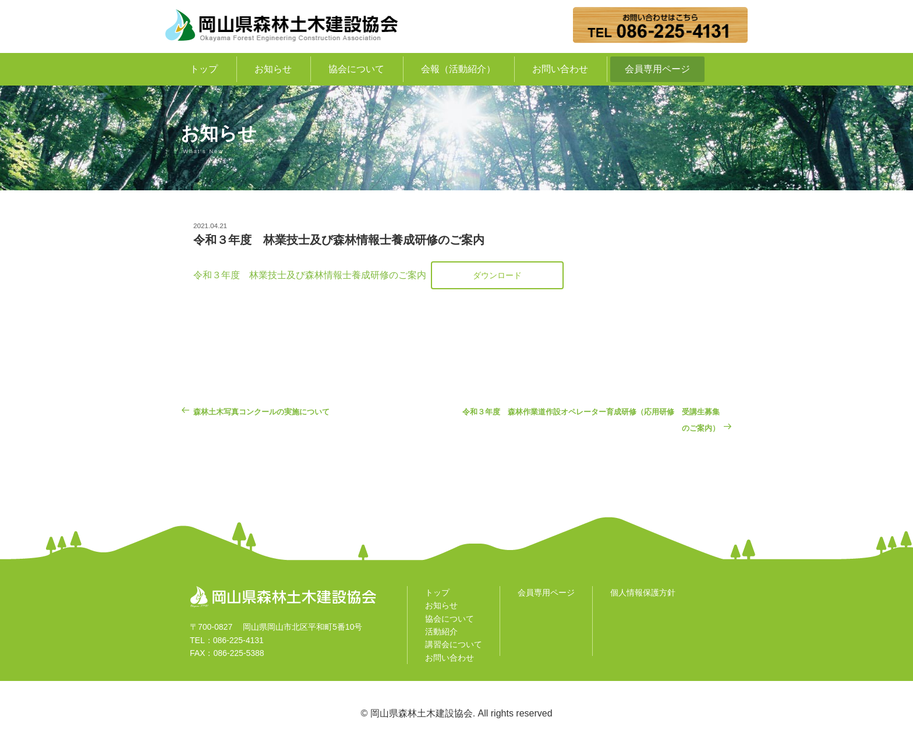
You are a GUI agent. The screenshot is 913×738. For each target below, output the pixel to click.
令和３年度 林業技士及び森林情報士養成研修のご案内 (309, 275)
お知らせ (273, 69)
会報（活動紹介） (458, 69)
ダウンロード (497, 275)
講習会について (453, 644)
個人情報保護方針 (642, 592)
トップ (204, 69)
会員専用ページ (657, 69)
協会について (356, 69)
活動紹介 (441, 631)
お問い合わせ (560, 69)
